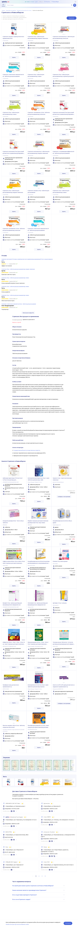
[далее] (73, 765)
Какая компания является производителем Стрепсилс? (38, 890)
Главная (3, 10)
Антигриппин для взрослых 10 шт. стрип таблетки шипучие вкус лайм (38, 479)
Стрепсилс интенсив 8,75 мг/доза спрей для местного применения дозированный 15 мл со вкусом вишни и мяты (64, 113)
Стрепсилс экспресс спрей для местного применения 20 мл (13, 37)
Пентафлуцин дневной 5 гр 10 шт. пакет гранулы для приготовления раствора (38, 726)
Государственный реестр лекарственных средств (26, 450)
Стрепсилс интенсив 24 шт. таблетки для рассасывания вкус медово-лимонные (38, 152)
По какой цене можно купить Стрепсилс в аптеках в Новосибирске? (38, 886)
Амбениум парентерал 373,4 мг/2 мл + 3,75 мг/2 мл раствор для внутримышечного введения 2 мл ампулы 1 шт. (14, 479)
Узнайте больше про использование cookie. (17, 924)
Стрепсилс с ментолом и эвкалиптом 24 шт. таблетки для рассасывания (38, 229)
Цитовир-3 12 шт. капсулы (60, 603)
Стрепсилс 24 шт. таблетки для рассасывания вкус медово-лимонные (13, 191)
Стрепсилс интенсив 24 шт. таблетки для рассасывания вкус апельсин (63, 37)
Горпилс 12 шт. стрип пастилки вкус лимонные (62, 479)
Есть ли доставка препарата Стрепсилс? (38, 895)
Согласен (68, 923)
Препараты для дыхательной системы (24, 10)
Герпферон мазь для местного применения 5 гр (11, 685)
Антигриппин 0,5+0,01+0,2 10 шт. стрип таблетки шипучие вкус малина (38, 685)
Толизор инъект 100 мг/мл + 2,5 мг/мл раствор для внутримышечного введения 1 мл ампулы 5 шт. (64, 643)
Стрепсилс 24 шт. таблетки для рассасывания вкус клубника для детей (63, 75)
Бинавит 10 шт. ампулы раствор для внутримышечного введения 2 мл (12, 604)
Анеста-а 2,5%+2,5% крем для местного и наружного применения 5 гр (63, 685)
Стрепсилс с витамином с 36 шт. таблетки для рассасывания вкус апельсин (14, 229)
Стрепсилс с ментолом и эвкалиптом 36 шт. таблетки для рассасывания (13, 75)
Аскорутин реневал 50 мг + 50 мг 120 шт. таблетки (13, 521)
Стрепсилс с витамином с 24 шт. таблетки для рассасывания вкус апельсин (39, 113)
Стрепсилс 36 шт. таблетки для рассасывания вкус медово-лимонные (38, 37)
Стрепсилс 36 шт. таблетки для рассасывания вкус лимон (36, 75)
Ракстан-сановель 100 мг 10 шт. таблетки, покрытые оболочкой (14, 726)
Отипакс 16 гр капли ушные (60, 561)
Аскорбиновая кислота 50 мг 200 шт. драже (62, 521)
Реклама (23, 639)
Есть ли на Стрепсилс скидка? (38, 899)
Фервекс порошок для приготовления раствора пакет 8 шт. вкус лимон (38, 521)
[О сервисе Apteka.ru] (75, 1)
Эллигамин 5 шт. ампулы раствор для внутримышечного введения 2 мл (38, 604)
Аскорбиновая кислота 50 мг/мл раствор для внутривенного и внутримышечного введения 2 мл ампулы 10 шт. (39, 562)
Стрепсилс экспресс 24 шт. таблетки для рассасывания (38, 191)
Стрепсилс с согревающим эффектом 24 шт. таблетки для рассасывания (63, 152)
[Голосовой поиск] (71, 5)
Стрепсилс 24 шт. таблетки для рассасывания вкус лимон (11, 113)
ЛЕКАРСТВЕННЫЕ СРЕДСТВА (11, 10)
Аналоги (71, 18)
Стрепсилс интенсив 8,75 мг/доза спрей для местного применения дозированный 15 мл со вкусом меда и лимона (14, 152)
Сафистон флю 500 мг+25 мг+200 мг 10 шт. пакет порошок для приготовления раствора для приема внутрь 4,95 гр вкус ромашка (14, 562)
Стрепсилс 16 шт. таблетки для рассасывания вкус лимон (61, 191)
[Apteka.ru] (5, 2)
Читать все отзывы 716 (28, 312)
